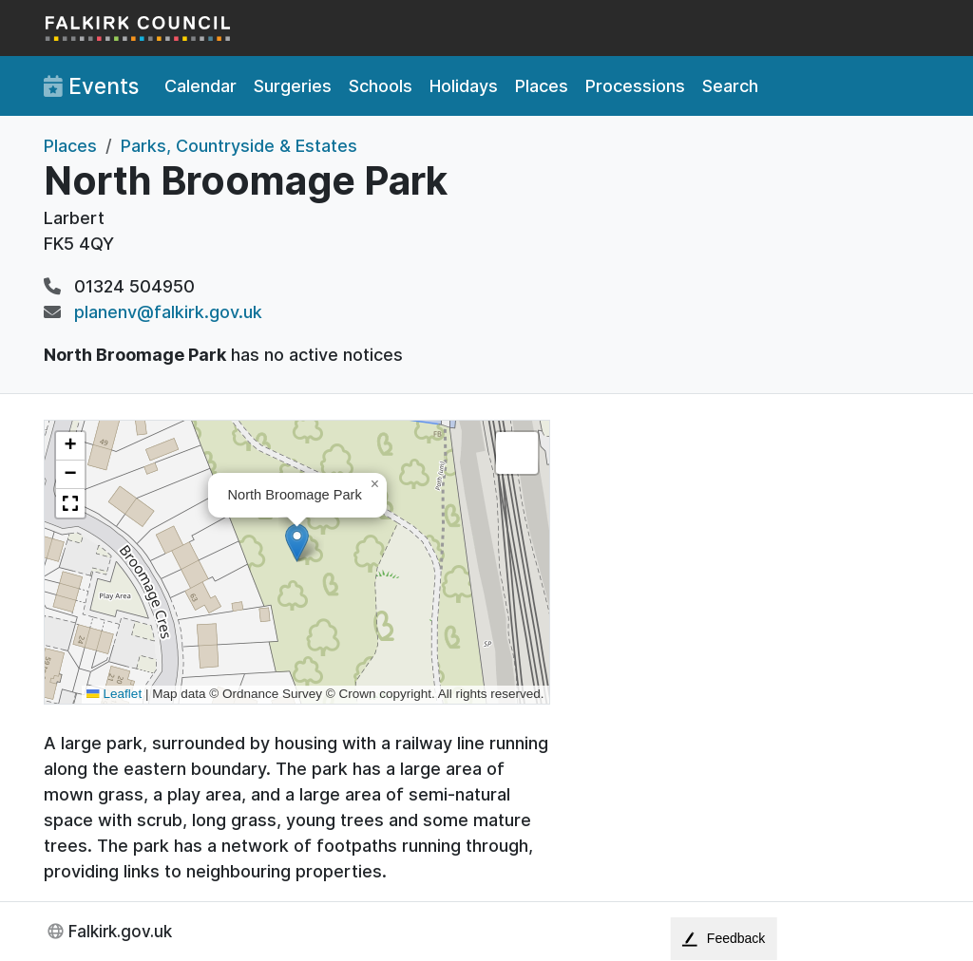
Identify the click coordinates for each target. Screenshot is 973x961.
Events (91, 86)
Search (730, 86)
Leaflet (114, 694)
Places (541, 86)
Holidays (463, 86)
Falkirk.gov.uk (120, 931)
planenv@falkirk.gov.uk (168, 312)
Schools (380, 86)
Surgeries (293, 86)
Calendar (200, 86)
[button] (297, 542)
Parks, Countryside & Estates (239, 146)
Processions (635, 86)
